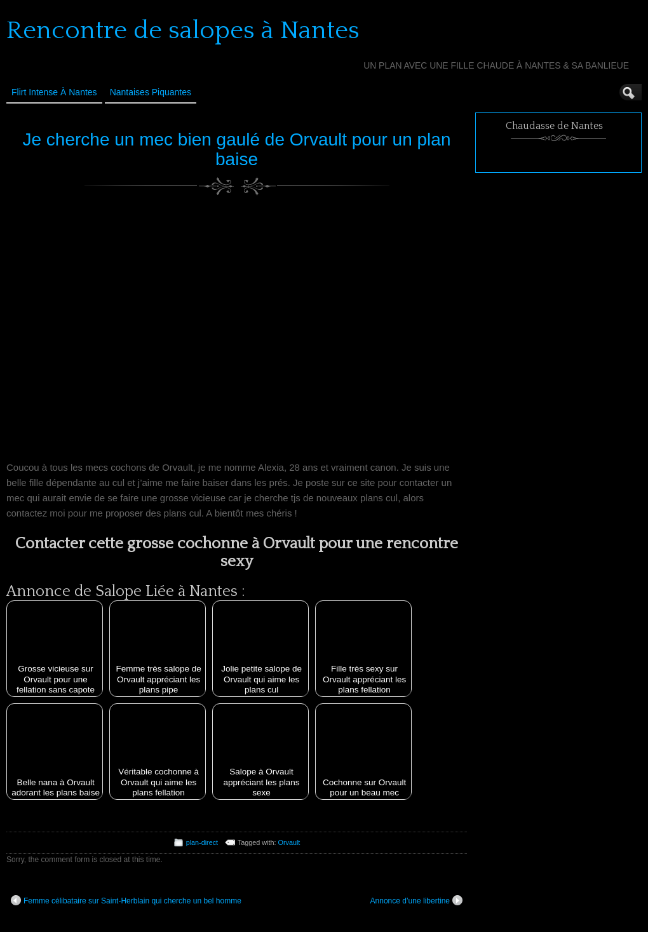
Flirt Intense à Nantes (54, 92)
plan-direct (202, 842)
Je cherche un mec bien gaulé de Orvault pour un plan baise (237, 149)
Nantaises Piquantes (150, 92)
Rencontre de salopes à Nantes (183, 30)
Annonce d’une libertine (416, 900)
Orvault (289, 842)
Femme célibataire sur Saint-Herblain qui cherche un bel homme (126, 900)
